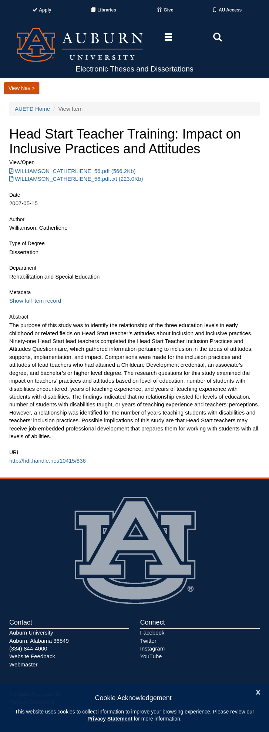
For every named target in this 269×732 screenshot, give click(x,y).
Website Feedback (32, 656)
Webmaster (23, 664)
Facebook (152, 632)
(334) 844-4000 (28, 648)
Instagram (152, 648)
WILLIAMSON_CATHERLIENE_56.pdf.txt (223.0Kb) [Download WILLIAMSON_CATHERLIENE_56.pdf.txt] (76, 179)
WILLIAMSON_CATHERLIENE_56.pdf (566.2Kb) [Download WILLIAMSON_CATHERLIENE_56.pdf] (72, 171)
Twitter (148, 641)
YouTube (151, 656)
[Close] (258, 691)
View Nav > (22, 88)
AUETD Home (32, 109)
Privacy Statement (109, 719)
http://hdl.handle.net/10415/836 (47, 461)
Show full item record (35, 300)
